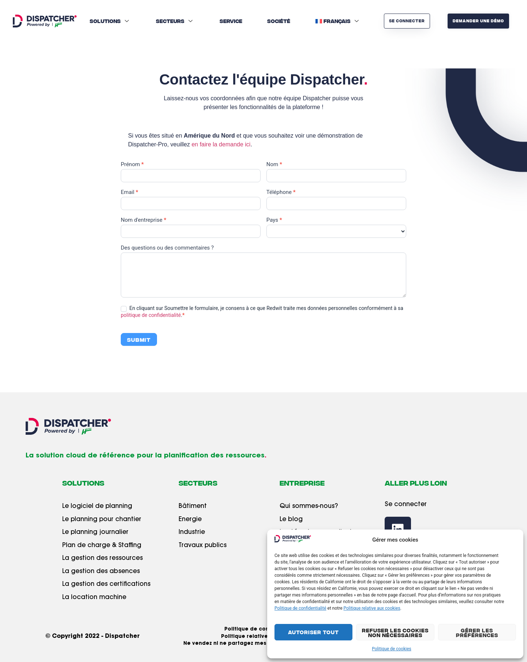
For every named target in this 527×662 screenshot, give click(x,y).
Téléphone (281, 192)
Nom (274, 165)
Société (278, 21)
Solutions (110, 21)
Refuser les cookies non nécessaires (395, 632)
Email (129, 192)
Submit (139, 339)
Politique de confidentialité (300, 608)
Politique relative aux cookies (372, 608)
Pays (274, 220)
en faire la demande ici (220, 144)
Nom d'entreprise (143, 220)
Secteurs (175, 21)
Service (231, 21)
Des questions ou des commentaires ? (167, 248)
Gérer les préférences (477, 632)
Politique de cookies (391, 648)
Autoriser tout (313, 632)
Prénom (132, 165)
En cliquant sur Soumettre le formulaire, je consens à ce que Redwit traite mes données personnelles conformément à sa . (262, 311)
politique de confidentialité (151, 315)
